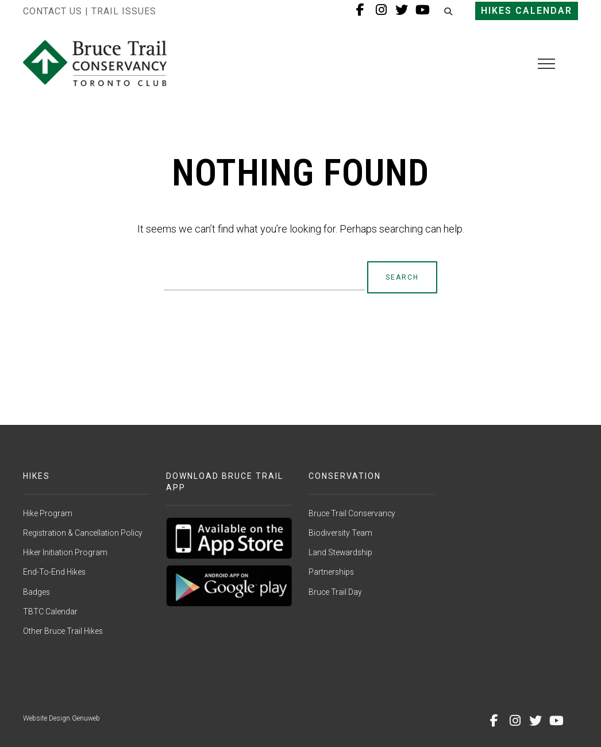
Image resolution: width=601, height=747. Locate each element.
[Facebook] (494, 721)
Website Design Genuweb (61, 718)
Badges (36, 592)
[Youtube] (556, 721)
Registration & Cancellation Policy (82, 532)
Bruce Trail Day (335, 592)
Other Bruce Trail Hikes (63, 631)
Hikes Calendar (526, 10)
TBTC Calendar (50, 611)
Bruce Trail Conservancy (352, 513)
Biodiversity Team (340, 532)
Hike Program (47, 513)
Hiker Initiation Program (65, 552)
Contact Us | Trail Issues (89, 11)
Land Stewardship (340, 552)
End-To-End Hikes (54, 571)
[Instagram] (514, 721)
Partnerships (331, 571)
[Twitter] (535, 721)
